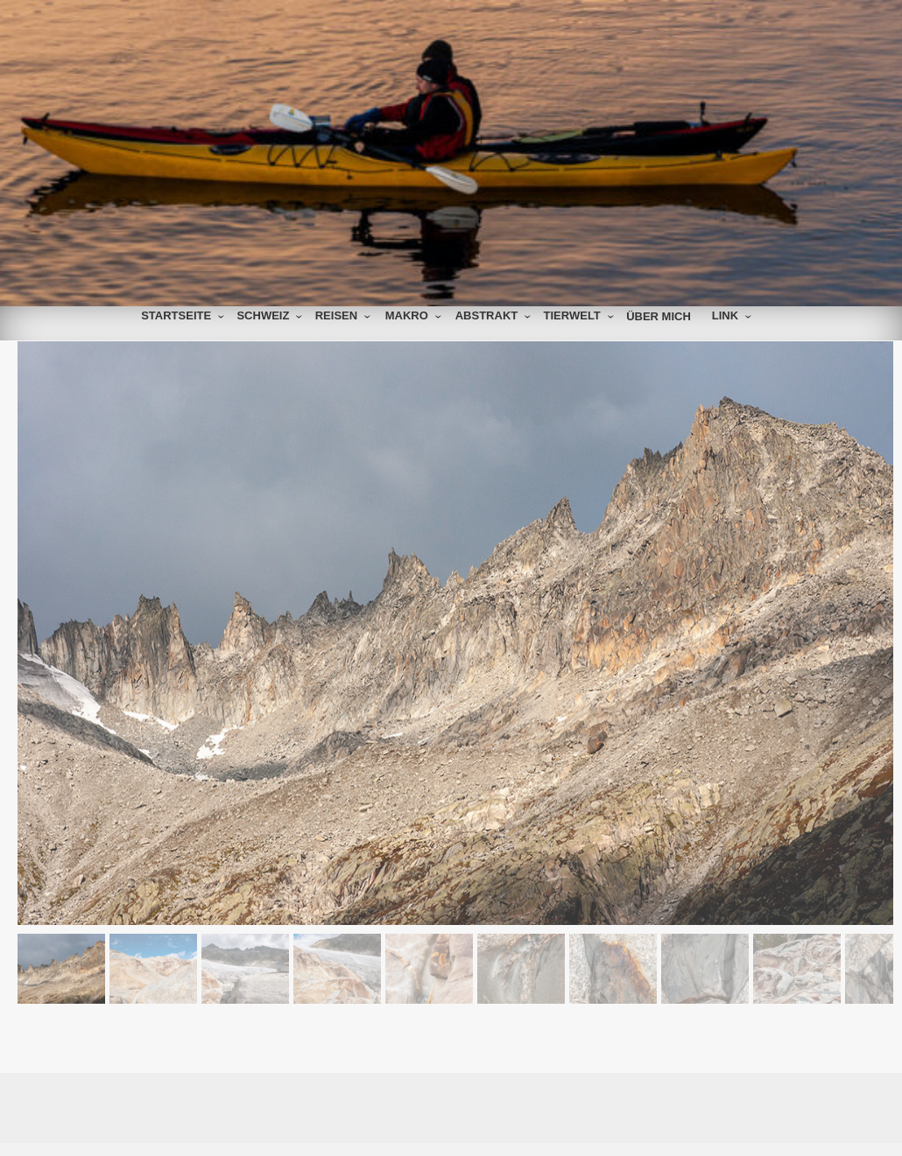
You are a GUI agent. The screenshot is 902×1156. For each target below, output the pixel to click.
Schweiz (262, 315)
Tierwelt (572, 315)
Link (725, 315)
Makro (406, 315)
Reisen (336, 315)
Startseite (176, 315)
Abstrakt (486, 315)
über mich (658, 316)
